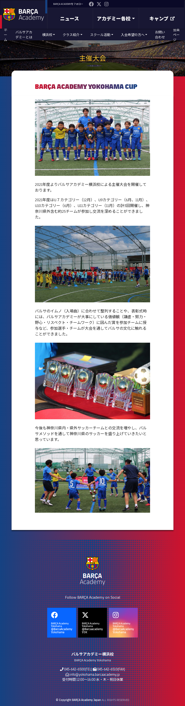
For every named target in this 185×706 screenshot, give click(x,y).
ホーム (5, 34)
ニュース (69, 18)
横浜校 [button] (47, 35)
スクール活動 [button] (100, 35)
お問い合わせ (160, 34)
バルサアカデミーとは (23, 34)
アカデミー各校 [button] (114, 18)
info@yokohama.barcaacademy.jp (95, 674)
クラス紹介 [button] (71, 35)
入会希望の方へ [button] (133, 35)
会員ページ (176, 34)
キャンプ (162, 18)
